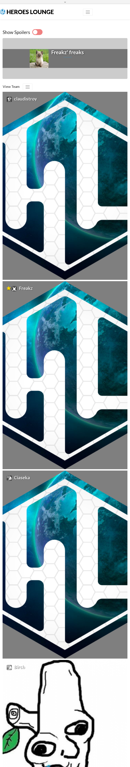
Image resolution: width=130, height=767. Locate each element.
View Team (11, 86)
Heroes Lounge (27, 11)
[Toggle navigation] (88, 12)
